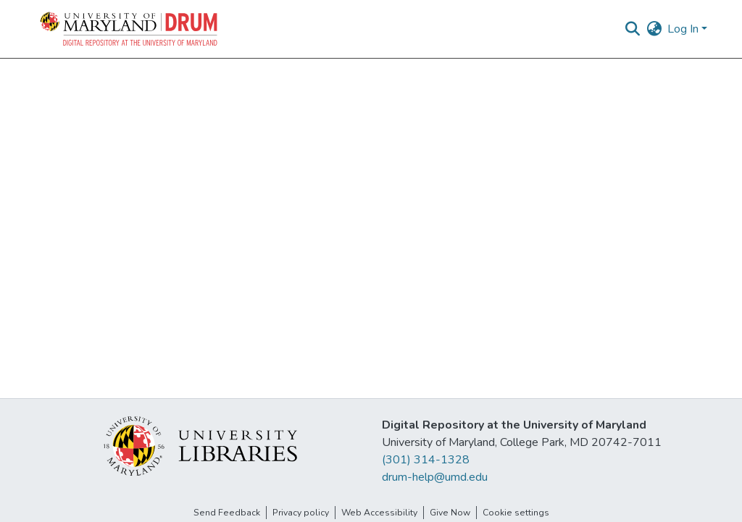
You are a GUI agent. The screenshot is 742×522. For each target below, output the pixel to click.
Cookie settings (516, 512)
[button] (129, 29)
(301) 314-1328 (426, 460)
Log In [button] (684, 29)
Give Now (450, 512)
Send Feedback (226, 512)
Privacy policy (300, 512)
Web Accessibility (379, 512)
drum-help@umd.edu (435, 477)
